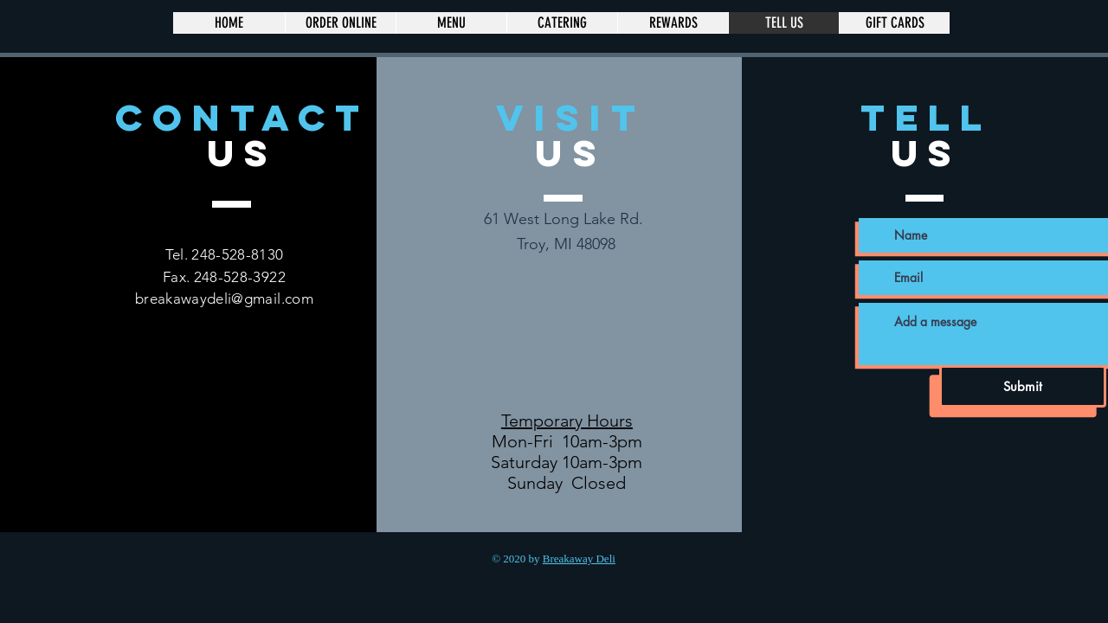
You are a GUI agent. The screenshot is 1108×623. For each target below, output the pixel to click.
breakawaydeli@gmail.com (224, 298)
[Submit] (1022, 386)
